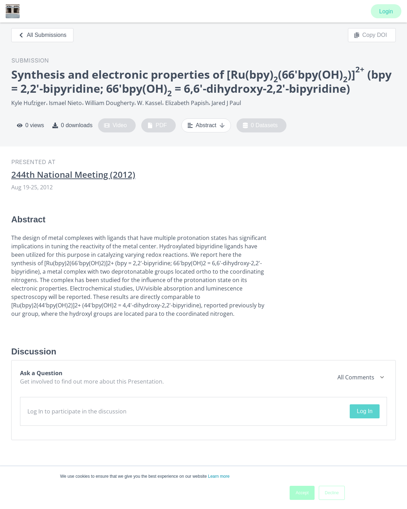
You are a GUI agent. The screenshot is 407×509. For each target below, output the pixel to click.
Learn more (219, 476)
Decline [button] (332, 492)
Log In (364, 411)
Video (115, 125)
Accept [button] (302, 492)
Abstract (206, 125)
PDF (157, 125)
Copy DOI (370, 35)
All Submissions (42, 35)
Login (386, 11)
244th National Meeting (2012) (73, 174)
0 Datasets (260, 125)
